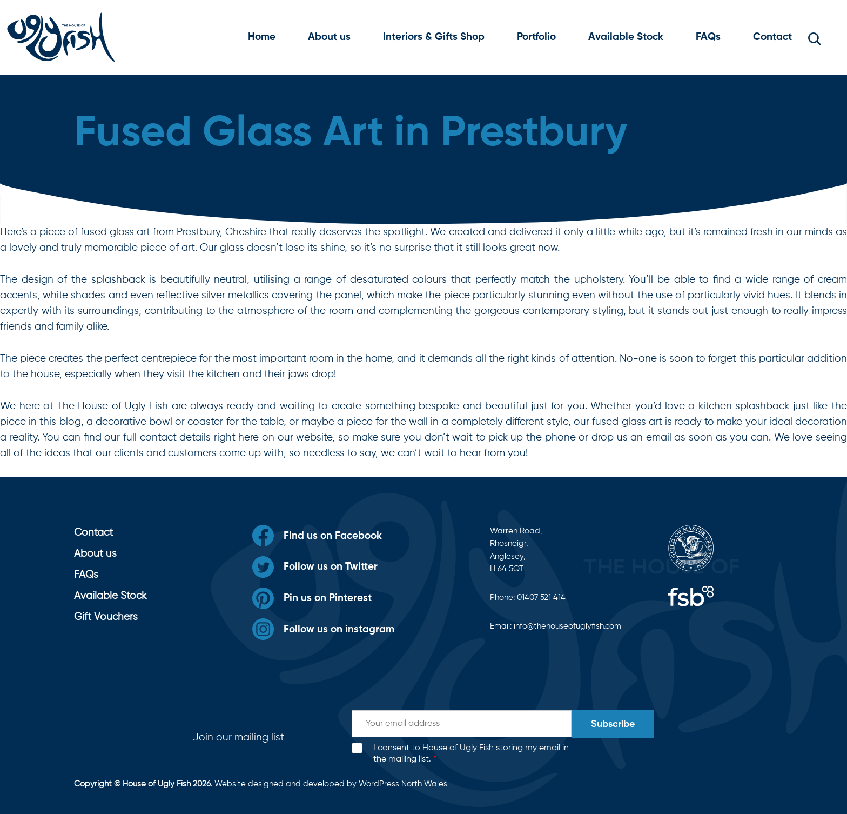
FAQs (708, 37)
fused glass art (627, 422)
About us (329, 37)
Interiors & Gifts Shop (434, 37)
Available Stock (625, 37)
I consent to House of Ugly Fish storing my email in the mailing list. (471, 754)
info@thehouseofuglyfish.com (567, 626)
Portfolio (536, 37)
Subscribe (613, 724)
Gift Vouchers (106, 617)
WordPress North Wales (403, 784)
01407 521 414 (541, 597)
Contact (772, 37)
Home (261, 37)
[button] (814, 37)
